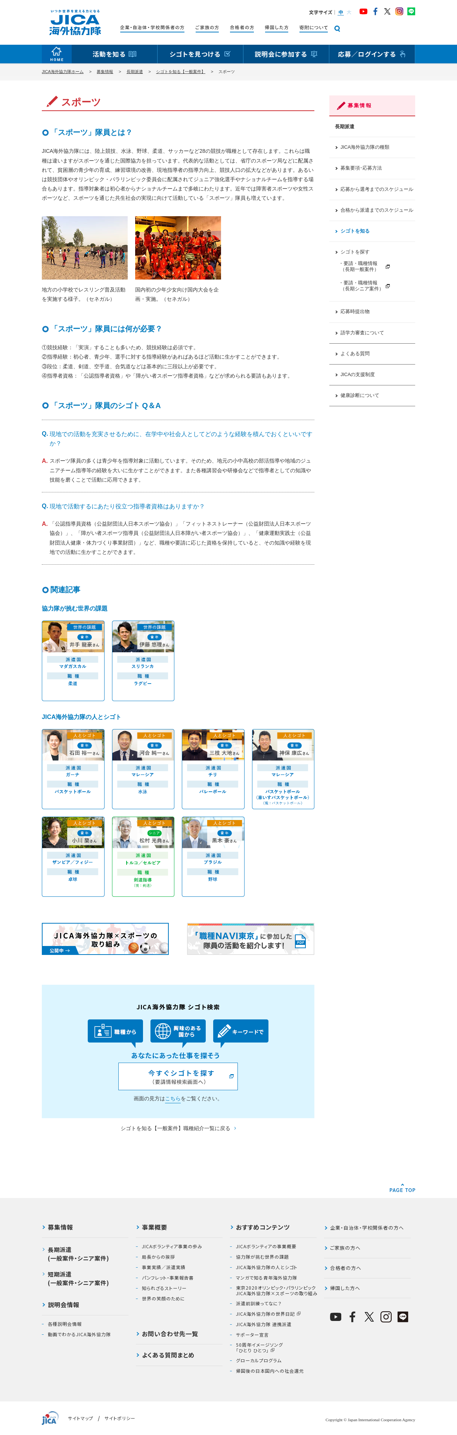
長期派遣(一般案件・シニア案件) (78, 1253)
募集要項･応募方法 (361, 168)
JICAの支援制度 (358, 374)
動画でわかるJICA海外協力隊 (79, 1334)
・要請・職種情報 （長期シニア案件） (361, 285)
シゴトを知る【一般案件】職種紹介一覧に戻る (175, 1128)
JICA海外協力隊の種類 (365, 147)
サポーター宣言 (252, 1335)
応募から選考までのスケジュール (377, 189)
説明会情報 (64, 1305)
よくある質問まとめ (168, 1355)
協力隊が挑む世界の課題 (262, 1257)
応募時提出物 (355, 311)
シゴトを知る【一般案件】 (180, 71)
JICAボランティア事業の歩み (172, 1246)
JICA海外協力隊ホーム (63, 71)
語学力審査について (362, 332)
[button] (340, 12)
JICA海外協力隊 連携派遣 (264, 1324)
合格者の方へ (345, 1267)
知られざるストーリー (164, 1288)
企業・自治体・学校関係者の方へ (367, 1227)
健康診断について (360, 395)
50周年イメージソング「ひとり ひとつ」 (259, 1347)
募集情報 (105, 71)
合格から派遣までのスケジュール (377, 210)
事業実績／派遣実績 (164, 1267)
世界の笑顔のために (163, 1299)
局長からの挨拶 (158, 1257)
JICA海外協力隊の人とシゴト (267, 1267)
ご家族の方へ (345, 1247)
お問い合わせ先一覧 (170, 1334)
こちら (173, 1098)
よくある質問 (355, 353)
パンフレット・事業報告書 (168, 1278)
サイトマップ (80, 1418)
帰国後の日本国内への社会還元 (270, 1371)
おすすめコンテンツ (263, 1227)
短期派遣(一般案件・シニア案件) (78, 1278)
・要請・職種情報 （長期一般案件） (361, 266)
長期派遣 (135, 71)
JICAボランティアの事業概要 (266, 1246)
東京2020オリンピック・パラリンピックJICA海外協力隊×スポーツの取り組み (277, 1290)
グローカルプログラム (259, 1360)
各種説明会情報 (65, 1324)
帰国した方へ (345, 1288)
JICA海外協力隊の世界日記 (265, 1314)
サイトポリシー (120, 1418)
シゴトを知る (355, 231)
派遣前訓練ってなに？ (259, 1303)
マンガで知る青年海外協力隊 (266, 1278)
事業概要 (154, 1227)
